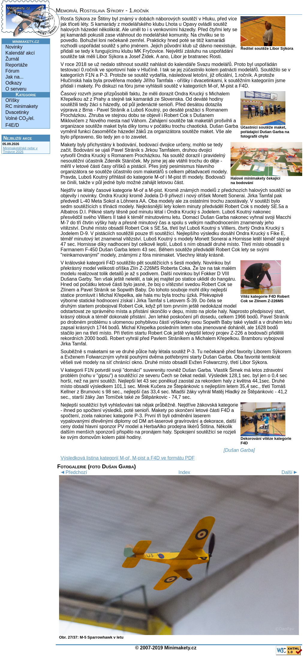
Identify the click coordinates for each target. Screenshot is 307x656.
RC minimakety (21, 106)
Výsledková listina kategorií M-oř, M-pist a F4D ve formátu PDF (128, 458)
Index (184, 472)
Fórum (12, 70)
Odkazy (13, 82)
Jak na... (14, 76)
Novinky (13, 46)
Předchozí (73, 472)
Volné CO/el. (19, 119)
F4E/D (12, 125)
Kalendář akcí (20, 52)
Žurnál (12, 58)
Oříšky (12, 100)
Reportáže (16, 64)
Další (290, 472)
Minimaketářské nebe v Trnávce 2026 (20, 150)
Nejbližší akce (17, 138)
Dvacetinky (17, 112)
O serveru (15, 88)
